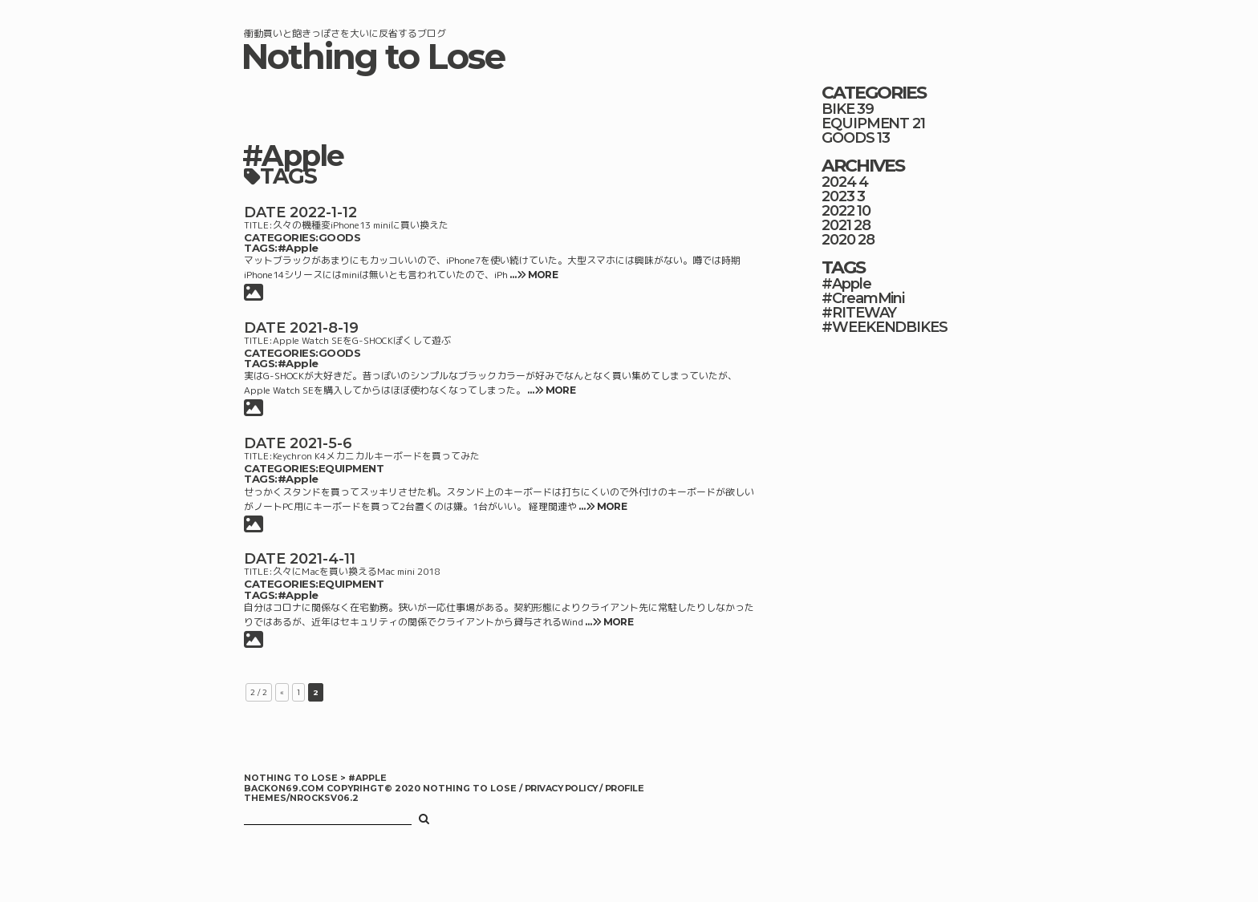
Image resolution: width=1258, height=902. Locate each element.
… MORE (533, 275)
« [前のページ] (282, 692)
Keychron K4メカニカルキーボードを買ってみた (376, 456)
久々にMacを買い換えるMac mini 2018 (356, 571)
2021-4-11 (322, 559)
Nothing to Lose (373, 56)
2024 (839, 182)
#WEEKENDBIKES (885, 327)
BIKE (838, 109)
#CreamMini (863, 298)
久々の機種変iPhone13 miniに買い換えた (360, 225)
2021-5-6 (321, 443)
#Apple (298, 247)
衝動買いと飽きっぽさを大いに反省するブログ (345, 33)
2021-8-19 (324, 328)
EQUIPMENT (351, 468)
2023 (838, 196)
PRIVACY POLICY (562, 788)
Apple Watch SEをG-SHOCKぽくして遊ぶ (362, 340)
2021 (836, 225)
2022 (838, 211)
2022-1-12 (323, 212)
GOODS (340, 237)
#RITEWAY (859, 313)
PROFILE (624, 788)
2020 (838, 240)
